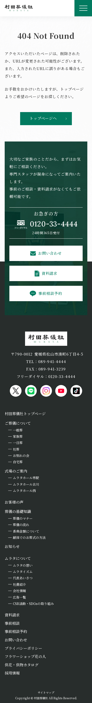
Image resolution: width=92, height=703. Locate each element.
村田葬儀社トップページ (25, 413)
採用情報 (12, 673)
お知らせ (12, 546)
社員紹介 (19, 584)
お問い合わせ (50, 253)
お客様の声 (14, 502)
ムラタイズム (23, 571)
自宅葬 (18, 461)
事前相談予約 (50, 293)
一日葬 (18, 442)
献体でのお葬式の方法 (29, 537)
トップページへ (43, 118)
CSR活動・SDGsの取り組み (33, 603)
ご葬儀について (18, 423)
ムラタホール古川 (26, 484)
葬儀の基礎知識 (18, 511)
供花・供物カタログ (21, 665)
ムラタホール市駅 (26, 477)
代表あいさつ (23, 578)
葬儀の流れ (21, 524)
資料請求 (50, 273)
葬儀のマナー (23, 518)
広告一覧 (19, 597)
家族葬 (18, 436)
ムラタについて (18, 558)
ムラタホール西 (24, 490)
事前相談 (12, 623)
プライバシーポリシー (23, 648)
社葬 (16, 449)
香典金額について (26, 531)
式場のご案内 (16, 471)
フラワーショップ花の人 (25, 656)
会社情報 (19, 590)
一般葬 (18, 430)
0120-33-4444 (54, 223)
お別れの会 (21, 455)
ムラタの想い (23, 565)
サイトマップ (46, 692)
